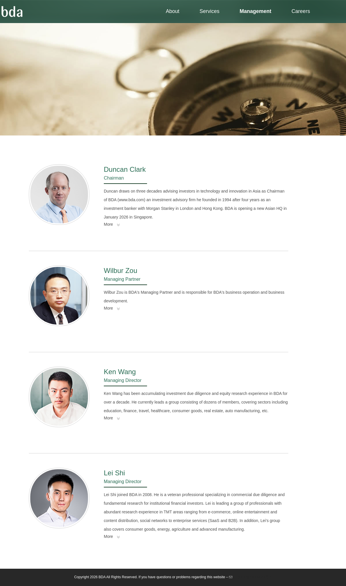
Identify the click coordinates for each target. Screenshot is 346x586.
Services (209, 11)
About (172, 11)
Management (255, 11)
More (108, 224)
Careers (301, 11)
